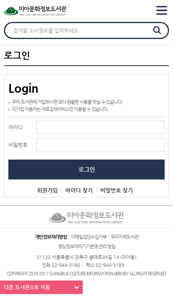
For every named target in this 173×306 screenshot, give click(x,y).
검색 (157, 30)
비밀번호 (17, 145)
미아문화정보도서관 (51, 11)
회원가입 (47, 190)
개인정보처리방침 (51, 237)
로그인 (86, 169)
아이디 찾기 (79, 190)
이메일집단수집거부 (89, 237)
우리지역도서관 (124, 237)
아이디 (15, 127)
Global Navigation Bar (163, 10)
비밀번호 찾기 (116, 190)
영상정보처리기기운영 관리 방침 (86, 246)
